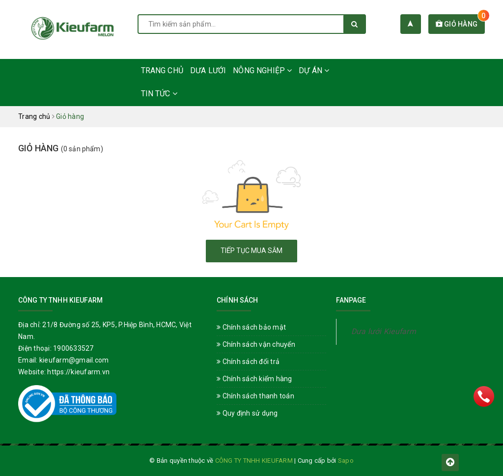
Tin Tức (159, 93)
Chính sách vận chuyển (256, 344)
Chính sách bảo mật (251, 327)
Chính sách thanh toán (255, 396)
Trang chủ (162, 70)
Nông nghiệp (262, 70)
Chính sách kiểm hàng (254, 379)
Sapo (346, 460)
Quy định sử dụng (247, 413)
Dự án (314, 70)
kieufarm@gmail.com (74, 360)
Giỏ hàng (460, 24)
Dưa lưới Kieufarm (383, 331)
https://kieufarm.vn (78, 372)
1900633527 (73, 348)
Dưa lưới (208, 70)
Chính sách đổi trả (248, 361)
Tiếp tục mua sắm (251, 250)
